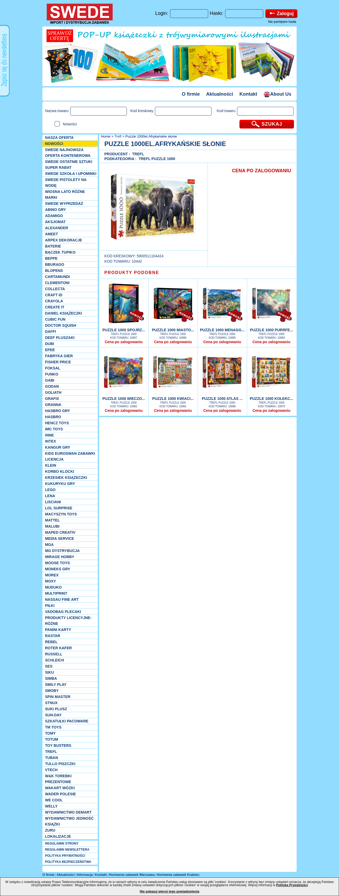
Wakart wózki (60, 788)
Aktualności (219, 94)
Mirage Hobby (59, 557)
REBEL (51, 642)
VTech (51, 770)
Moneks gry (57, 569)
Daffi (50, 331)
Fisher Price (58, 362)
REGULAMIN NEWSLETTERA (67, 849)
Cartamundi (57, 277)
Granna (53, 405)
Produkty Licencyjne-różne (68, 621)
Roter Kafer (58, 648)
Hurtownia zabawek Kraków (178, 875)
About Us (277, 94)
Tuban (51, 758)
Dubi (49, 344)
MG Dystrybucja (62, 551)
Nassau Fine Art (62, 599)
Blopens (54, 270)
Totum (51, 739)
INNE (49, 435)
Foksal (52, 368)
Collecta (55, 289)
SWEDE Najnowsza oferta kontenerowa (68, 153)
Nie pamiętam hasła (282, 22)
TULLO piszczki (60, 764)
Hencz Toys (57, 423)
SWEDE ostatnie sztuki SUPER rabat (68, 165)
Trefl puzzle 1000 (157, 159)
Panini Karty (58, 630)
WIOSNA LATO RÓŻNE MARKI (65, 194)
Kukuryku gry (60, 484)
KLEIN (50, 465)
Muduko (53, 587)
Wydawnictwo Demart (68, 812)
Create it (54, 307)
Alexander (56, 228)
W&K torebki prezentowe (58, 779)
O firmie (191, 94)
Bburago (54, 264)
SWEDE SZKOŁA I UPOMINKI (70, 173)
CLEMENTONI (57, 283)
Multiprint (56, 593)
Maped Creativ (60, 532)
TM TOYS (53, 727)
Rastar (52, 636)
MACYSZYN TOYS (61, 514)
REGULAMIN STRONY (61, 843)
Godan (52, 386)
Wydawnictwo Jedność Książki (69, 821)
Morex (52, 575)
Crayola (54, 301)
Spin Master (57, 697)
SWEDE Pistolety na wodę (65, 183)
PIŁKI (50, 605)
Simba (51, 678)
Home (105, 136)
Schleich (54, 660)
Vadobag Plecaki (63, 612)
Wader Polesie (60, 794)
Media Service (59, 538)
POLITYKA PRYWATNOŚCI (65, 856)
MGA (49, 544)
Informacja (85, 875)
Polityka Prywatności (292, 885)
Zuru (50, 830)
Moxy (50, 581)
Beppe (51, 258)
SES (48, 666)
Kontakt (248, 94)
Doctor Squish (60, 325)
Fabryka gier (59, 356)
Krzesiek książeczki (66, 477)
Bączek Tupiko (60, 252)
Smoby (52, 690)
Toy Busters (58, 745)
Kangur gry (57, 447)
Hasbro (53, 417)
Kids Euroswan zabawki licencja (70, 456)
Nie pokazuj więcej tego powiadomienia (169, 891)
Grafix (52, 398)
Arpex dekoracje (63, 240)
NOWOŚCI (54, 144)
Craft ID (53, 295)
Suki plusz (56, 709)
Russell (53, 654)
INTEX (50, 441)
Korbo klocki (59, 471)
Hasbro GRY (57, 411)
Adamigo (54, 216)
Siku (49, 672)
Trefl (51, 751)
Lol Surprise (58, 508)
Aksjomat (55, 222)
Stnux (51, 703)
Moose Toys (57, 563)
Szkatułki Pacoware (66, 721)
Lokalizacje (58, 836)
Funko (51, 374)
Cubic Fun (55, 319)
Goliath (53, 392)
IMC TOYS (54, 429)
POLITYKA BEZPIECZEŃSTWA (68, 862)
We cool (54, 800)
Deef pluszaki (59, 338)
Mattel (52, 520)
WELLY (51, 806)
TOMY (50, 733)
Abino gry (55, 210)
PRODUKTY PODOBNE (131, 272)
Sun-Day (53, 715)
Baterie (53, 246)
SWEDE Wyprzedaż (64, 203)
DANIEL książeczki (63, 313)
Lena (50, 496)
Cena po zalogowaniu (123, 342)
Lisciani (53, 502)
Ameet (51, 234)
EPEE (50, 350)
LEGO (50, 490)
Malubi (52, 526)
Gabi (49, 380)
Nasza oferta (59, 137)
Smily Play (55, 684)
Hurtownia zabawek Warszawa (131, 875)
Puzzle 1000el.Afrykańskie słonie (151, 136)
